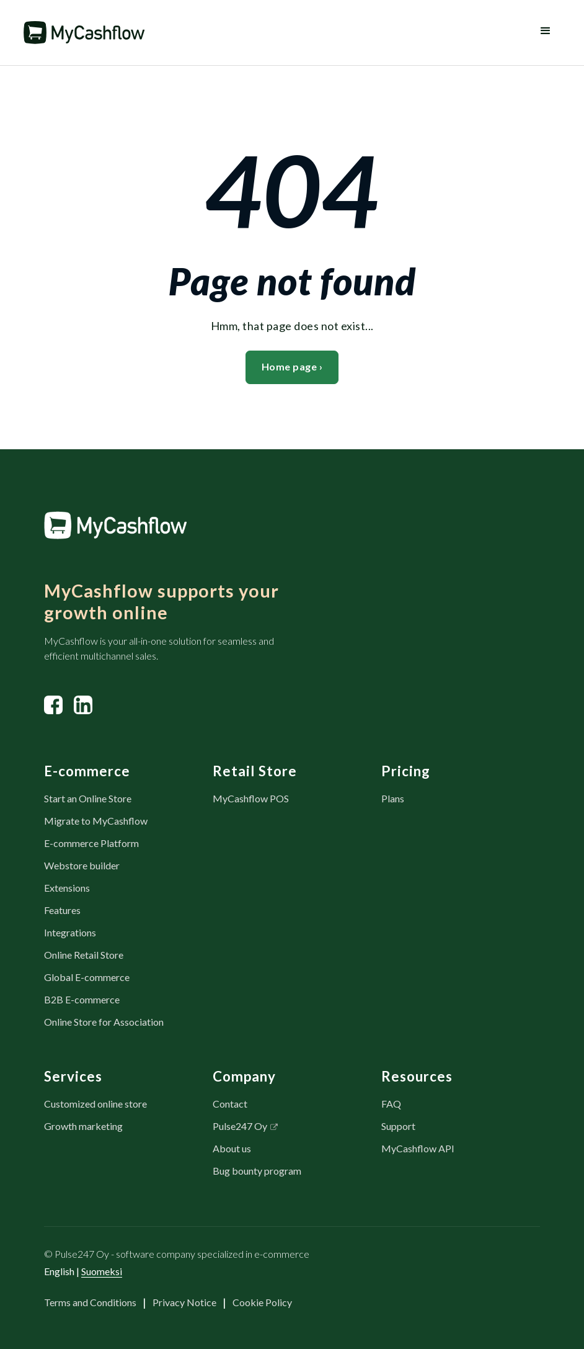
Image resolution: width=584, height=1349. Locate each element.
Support (398, 1126)
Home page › (292, 366)
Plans (392, 798)
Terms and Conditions (90, 1302)
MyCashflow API (417, 1148)
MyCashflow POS (251, 798)
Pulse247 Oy (240, 1126)
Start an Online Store (87, 798)
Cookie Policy (262, 1302)
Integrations (70, 932)
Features (62, 910)
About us (232, 1148)
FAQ (391, 1103)
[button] (545, 32)
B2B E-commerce (82, 999)
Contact (230, 1103)
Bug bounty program (257, 1170)
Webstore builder (82, 865)
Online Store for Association (104, 1022)
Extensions (67, 888)
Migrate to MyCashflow (96, 821)
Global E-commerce (87, 977)
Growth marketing (83, 1126)
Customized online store (95, 1103)
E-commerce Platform (91, 843)
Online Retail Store (83, 955)
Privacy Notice (184, 1302)
